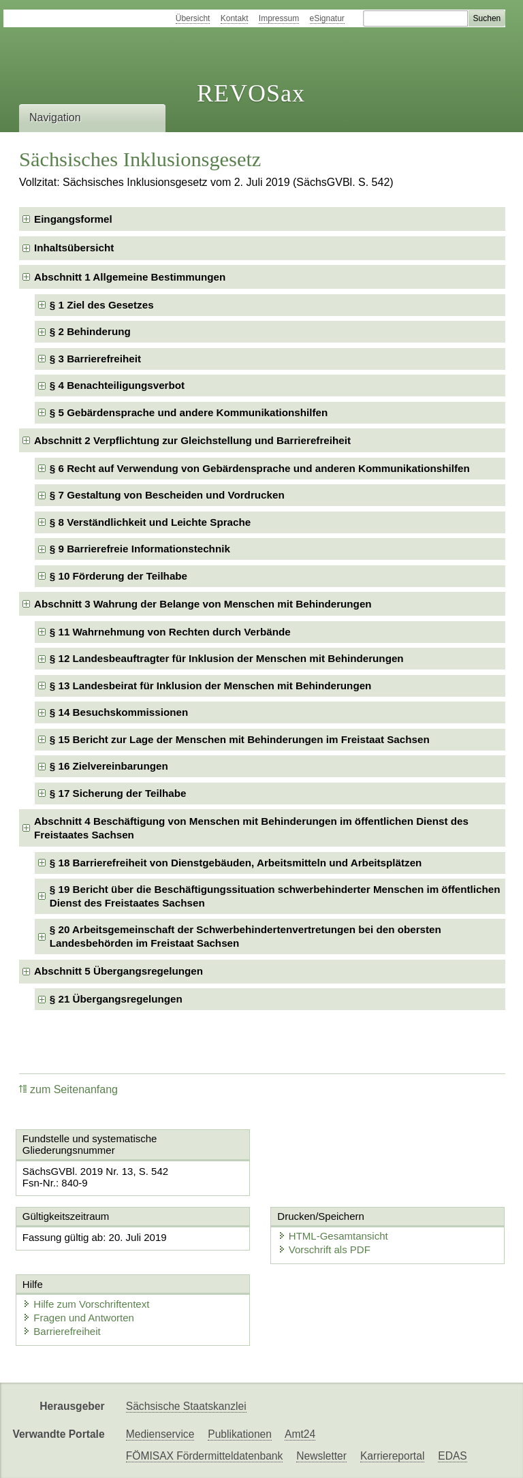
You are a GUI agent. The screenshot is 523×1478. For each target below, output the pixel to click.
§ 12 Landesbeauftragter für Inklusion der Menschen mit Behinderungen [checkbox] (227, 658)
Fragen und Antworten (78, 1317)
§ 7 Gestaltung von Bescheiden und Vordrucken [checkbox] (167, 495)
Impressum (279, 18)
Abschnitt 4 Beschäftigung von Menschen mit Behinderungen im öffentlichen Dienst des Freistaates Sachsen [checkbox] (251, 827)
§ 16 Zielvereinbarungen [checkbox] (109, 766)
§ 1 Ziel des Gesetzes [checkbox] (102, 305)
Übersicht (193, 18)
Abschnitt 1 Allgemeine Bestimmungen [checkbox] (129, 277)
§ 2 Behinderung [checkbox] (90, 331)
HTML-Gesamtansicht (333, 1236)
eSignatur (327, 18)
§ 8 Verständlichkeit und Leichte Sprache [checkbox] (150, 522)
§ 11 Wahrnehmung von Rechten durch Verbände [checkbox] (170, 632)
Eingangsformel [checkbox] (73, 219)
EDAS (452, 1456)
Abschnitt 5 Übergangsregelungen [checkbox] (118, 971)
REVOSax (251, 93)
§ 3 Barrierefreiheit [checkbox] (95, 358)
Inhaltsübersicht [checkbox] (74, 247)
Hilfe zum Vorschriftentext (85, 1304)
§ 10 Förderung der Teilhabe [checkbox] (118, 576)
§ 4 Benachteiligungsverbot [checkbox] (117, 385)
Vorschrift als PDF (324, 1249)
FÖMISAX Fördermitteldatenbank (204, 1456)
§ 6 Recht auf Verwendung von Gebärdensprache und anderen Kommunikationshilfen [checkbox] (260, 468)
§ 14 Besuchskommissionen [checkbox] (119, 712)
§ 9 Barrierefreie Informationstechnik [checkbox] (140, 548)
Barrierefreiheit (61, 1331)
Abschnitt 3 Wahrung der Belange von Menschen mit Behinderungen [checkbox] (203, 604)
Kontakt (235, 18)
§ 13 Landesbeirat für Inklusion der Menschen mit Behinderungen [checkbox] (211, 685)
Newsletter (321, 1456)
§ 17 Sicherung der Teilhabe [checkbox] (118, 793)
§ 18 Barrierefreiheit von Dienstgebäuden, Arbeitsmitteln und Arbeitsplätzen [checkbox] (236, 862)
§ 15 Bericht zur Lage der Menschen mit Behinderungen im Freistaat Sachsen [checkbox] (240, 739)
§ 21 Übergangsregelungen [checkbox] (116, 999)
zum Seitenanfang (68, 1089)
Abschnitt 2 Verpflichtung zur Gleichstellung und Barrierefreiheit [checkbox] (192, 440)
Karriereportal (392, 1456)
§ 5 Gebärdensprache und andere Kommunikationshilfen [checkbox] (189, 412)
